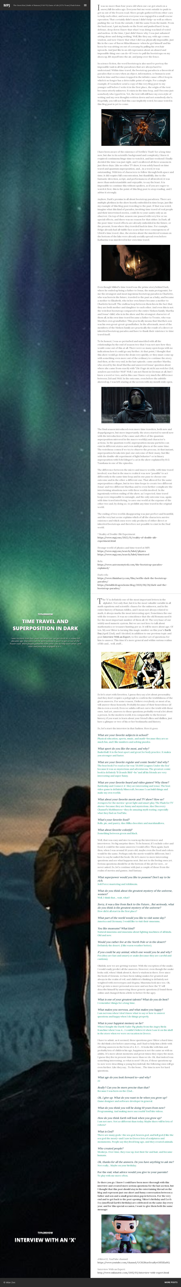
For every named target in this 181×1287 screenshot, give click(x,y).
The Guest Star (19, 5)
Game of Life (54, 5)
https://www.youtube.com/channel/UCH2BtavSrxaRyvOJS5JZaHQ (134, 1262)
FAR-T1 (44, 5)
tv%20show (45, 1232)
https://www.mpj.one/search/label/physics (122, 551)
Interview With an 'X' (45, 1239)
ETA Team (64, 5)
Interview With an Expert (116, 636)
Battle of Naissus (33, 5)
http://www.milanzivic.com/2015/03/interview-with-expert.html (133, 1272)
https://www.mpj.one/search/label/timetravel (123, 554)
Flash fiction (75, 5)
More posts (171, 1282)
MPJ (7, 5)
